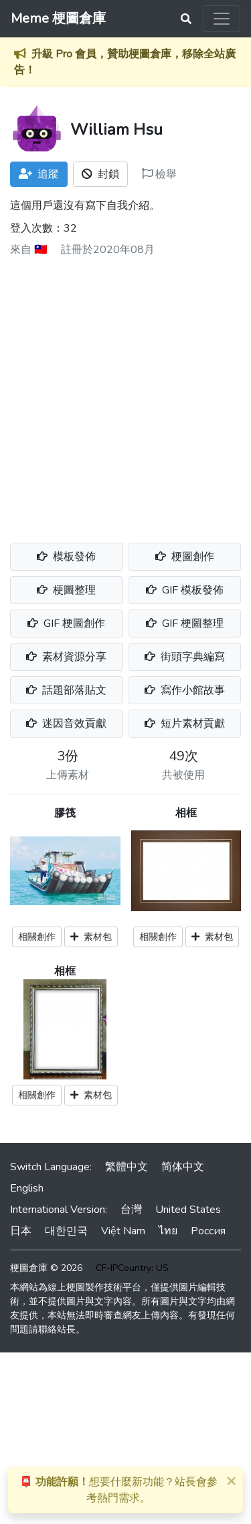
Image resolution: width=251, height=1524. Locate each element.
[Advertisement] (125, 395)
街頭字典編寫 (185, 657)
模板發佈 (66, 556)
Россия (208, 1231)
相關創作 (37, 937)
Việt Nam (123, 1231)
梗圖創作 (184, 556)
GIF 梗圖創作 (66, 623)
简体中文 (182, 1167)
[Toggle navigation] (221, 18)
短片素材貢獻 (185, 723)
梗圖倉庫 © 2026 (46, 1268)
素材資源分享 (66, 657)
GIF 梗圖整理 (185, 623)
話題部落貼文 (66, 690)
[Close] (231, 1480)
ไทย (168, 1231)
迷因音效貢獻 (66, 723)
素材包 (91, 937)
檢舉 (159, 174)
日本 (20, 1231)
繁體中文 (126, 1167)
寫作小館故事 (185, 690)
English (27, 1188)
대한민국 (66, 1231)
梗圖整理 (66, 590)
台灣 (131, 1209)
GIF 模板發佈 (185, 590)
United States (188, 1209)
